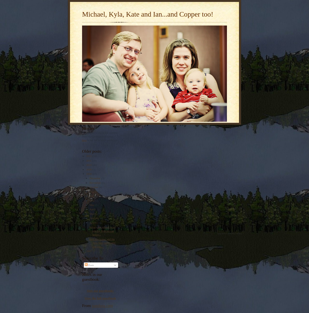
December (95, 178)
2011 (89, 160)
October (94, 187)
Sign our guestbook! (100, 291)
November (96, 182)
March (93, 213)
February (95, 218)
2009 (89, 169)
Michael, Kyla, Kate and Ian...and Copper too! (147, 14)
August (94, 191)
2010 (89, 164)
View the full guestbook (100, 298)
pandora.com (102, 305)
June (92, 200)
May (92, 204)
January (94, 222)
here (84, 140)
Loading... (87, 283)
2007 (89, 251)
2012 (89, 156)
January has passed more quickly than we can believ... (102, 231)
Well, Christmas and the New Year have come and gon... (102, 243)
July (92, 196)
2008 (89, 173)
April (93, 209)
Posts (89, 265)
